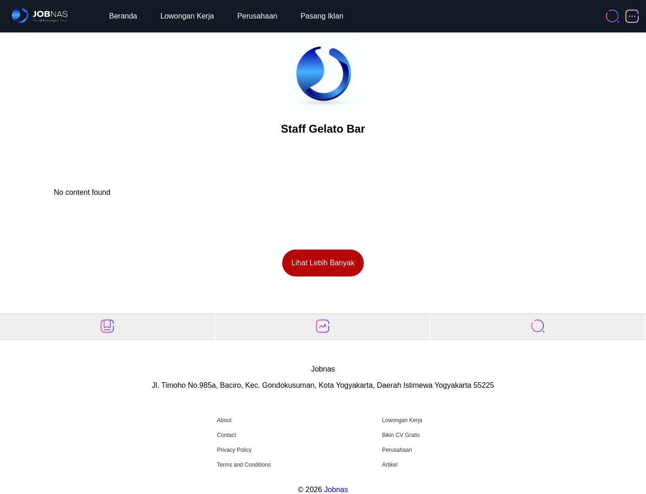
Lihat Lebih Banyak (323, 263)
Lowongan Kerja (187, 16)
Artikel (389, 465)
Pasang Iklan (321, 16)
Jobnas (336, 490)
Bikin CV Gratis (401, 435)
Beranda (123, 16)
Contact (226, 435)
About (224, 420)
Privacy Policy (234, 450)
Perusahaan (257, 16)
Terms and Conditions (244, 465)
